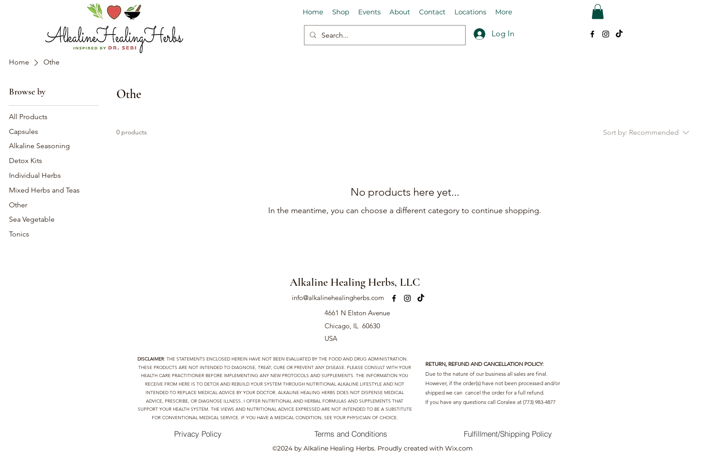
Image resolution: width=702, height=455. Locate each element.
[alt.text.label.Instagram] (605, 34)
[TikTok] (619, 34)
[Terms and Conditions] (351, 433)
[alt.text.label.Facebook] (592, 34)
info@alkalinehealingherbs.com (338, 297)
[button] (597, 11)
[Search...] (383, 35)
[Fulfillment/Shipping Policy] (508, 433)
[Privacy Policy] (198, 433)
